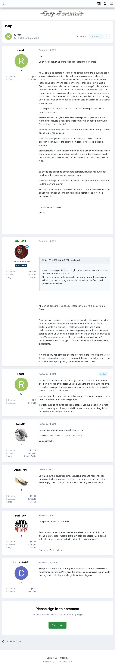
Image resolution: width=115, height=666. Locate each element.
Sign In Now (57, 625)
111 (33, 588)
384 (33, 541)
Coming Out (33, 38)
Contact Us (52, 658)
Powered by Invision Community (57, 661)
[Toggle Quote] (43, 260)
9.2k (32, 271)
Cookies (64, 658)
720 (33, 496)
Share (81, 36)
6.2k (32, 450)
